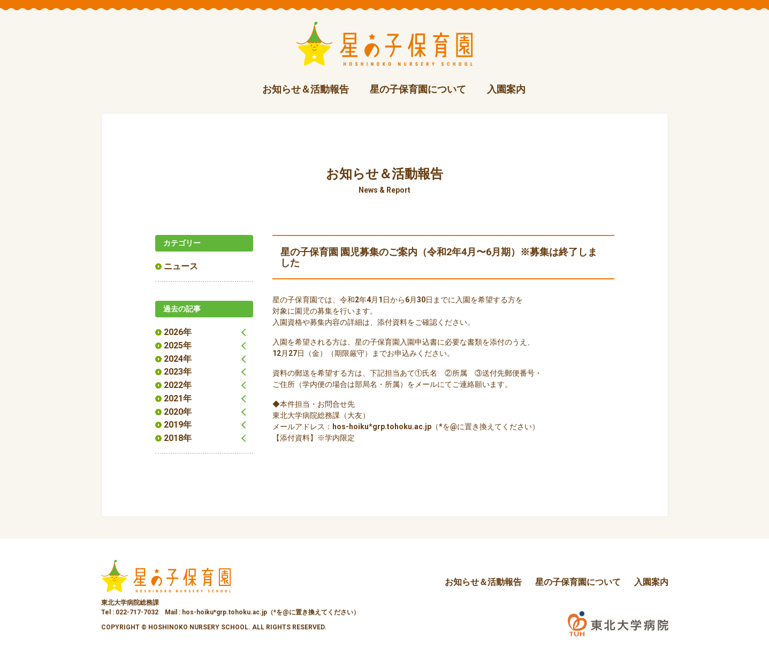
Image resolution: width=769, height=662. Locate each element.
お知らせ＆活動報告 (305, 89)
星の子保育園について (418, 89)
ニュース (181, 266)
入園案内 (506, 89)
